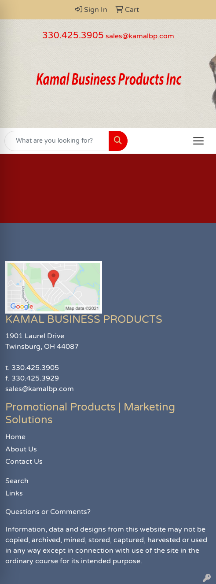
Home (15, 436)
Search (17, 481)
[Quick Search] (56, 141)
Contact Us (24, 461)
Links (14, 493)
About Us (21, 449)
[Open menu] (198, 141)
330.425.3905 (73, 35)
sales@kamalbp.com (140, 36)
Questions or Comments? (48, 511)
